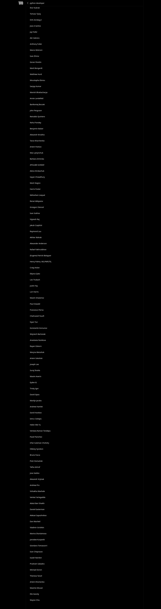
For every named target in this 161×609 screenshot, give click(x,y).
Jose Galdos (34, 473)
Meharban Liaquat (37, 195)
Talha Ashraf (35, 467)
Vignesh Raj (34, 219)
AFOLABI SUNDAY (37, 165)
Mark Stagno (35, 183)
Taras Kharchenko (37, 141)
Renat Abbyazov (36, 201)
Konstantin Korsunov (38, 328)
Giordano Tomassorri (38, 545)
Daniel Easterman (37, 509)
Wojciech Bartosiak (38, 334)
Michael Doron (36, 570)
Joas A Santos (35, 26)
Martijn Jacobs (36, 400)
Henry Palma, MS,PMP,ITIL (41, 261)
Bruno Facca (35, 455)
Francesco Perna (37, 310)
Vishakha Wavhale (37, 491)
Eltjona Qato (35, 273)
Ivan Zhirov (34, 56)
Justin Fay (34, 286)
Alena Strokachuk (37, 171)
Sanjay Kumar (35, 86)
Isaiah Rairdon (36, 557)
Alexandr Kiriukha (37, 134)
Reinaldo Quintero (37, 116)
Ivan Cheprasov (36, 551)
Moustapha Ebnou (37, 80)
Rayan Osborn (36, 346)
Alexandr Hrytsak (37, 479)
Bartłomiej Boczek (37, 104)
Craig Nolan (35, 267)
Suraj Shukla (35, 370)
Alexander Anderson (38, 243)
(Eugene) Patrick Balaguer (40, 255)
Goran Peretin (35, 62)
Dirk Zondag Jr (36, 20)
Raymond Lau (35, 231)
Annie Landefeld (36, 98)
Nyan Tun (34, 322)
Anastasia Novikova (38, 340)
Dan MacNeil (35, 521)
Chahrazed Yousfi (37, 316)
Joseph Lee (34, 364)
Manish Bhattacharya (38, 92)
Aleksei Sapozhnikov (38, 515)
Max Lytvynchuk (36, 153)
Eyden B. (33, 382)
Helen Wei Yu (35, 425)
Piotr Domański (36, 461)
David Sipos (34, 394)
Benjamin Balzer (36, 128)
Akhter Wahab (36, 237)
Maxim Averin (35, 376)
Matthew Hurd (36, 74)
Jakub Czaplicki (36, 225)
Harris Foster (35, 189)
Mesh (20, 3)
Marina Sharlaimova (38, 533)
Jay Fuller (33, 32)
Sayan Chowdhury (37, 177)
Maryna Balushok (37, 352)
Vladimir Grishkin (37, 527)
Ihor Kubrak (35, 8)
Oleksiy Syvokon (36, 449)
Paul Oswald (35, 304)
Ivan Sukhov (35, 213)
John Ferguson (36, 110)
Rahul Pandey (35, 122)
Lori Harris (34, 292)
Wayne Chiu (35, 600)
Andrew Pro (34, 485)
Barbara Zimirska (37, 159)
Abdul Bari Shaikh (37, 503)
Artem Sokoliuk (36, 358)
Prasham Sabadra (37, 564)
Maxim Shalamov (37, 298)
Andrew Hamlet (36, 406)
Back (28, 3)
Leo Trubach (35, 280)
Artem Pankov (36, 147)
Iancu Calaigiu (36, 418)
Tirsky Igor (34, 388)
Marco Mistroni (36, 50)
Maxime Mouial (36, 588)
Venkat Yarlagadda (37, 497)
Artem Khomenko (37, 582)
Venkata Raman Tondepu (40, 431)
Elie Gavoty (34, 594)
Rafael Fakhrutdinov (38, 249)
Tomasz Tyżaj (35, 14)
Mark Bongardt (36, 68)
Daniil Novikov (36, 412)
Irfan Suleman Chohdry (39, 443)
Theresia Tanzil (36, 576)
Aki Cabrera (34, 38)
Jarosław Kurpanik (37, 539)
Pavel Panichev (36, 437)
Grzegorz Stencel (37, 207)
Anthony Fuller (36, 44)
